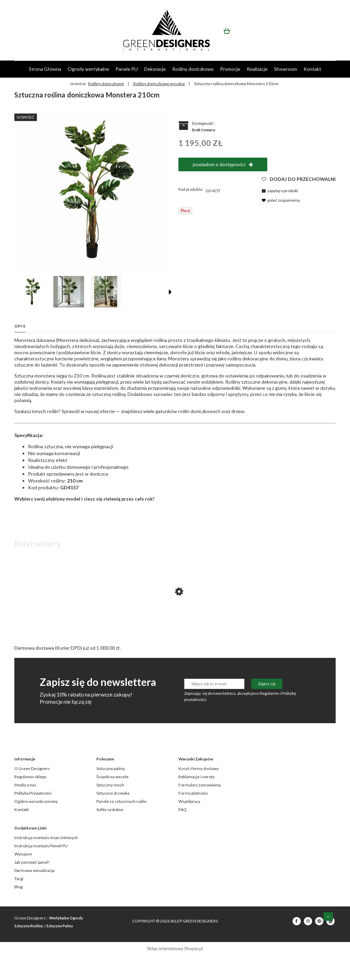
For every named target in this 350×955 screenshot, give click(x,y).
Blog (18, 886)
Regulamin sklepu (30, 776)
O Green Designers (32, 768)
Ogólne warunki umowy (36, 801)
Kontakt (21, 809)
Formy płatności (193, 793)
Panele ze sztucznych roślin (121, 801)
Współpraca (189, 801)
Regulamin (269, 693)
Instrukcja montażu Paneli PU (41, 845)
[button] (170, 292)
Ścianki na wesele (112, 776)
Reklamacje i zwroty (196, 776)
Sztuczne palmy (110, 768)
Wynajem (23, 854)
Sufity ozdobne (109, 809)
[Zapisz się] (266, 684)
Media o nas (25, 784)
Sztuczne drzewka (113, 793)
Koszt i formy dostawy (198, 768)
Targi (18, 878)
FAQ (182, 809)
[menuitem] (45, 69)
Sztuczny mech (110, 784)
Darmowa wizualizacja (34, 870)
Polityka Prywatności (33, 793)
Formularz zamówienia (199, 784)
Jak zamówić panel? (32, 862)
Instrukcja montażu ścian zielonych (46, 837)
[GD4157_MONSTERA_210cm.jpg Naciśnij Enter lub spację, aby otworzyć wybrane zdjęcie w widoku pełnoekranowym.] (93, 192)
